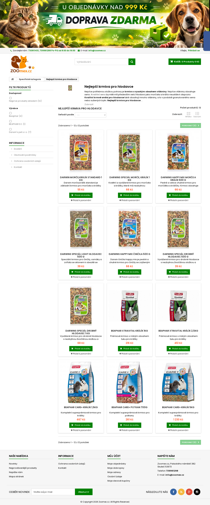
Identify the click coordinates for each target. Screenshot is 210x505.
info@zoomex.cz (174, 474)
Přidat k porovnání (82, 200)
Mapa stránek (16, 476)
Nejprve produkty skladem (25, 100)
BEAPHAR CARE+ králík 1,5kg (81, 407)
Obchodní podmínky (24, 155)
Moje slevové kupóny (118, 480)
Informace (16, 143)
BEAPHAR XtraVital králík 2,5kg (178, 330)
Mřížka (188, 115)
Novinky (13, 463)
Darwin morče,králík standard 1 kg (81, 178)
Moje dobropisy (115, 468)
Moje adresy (114, 472)
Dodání (17, 148)
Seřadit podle (66, 114)
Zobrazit (88, 104)
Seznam (197, 115)
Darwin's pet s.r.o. (20, 132)
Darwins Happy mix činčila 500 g (129, 254)
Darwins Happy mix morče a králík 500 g (178, 178)
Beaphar (15, 116)
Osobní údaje (114, 476)
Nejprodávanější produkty (23, 468)
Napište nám (16, 472)
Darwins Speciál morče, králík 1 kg (129, 178)
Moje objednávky (116, 463)
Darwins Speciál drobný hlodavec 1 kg (80, 332)
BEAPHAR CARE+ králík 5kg (178, 407)
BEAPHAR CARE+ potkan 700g (129, 407)
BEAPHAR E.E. (17, 124)
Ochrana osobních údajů (27, 161)
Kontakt (17, 167)
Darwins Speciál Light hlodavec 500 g (81, 255)
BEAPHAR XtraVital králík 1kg (129, 330)
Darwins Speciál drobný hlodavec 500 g (178, 255)
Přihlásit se (194, 50)
